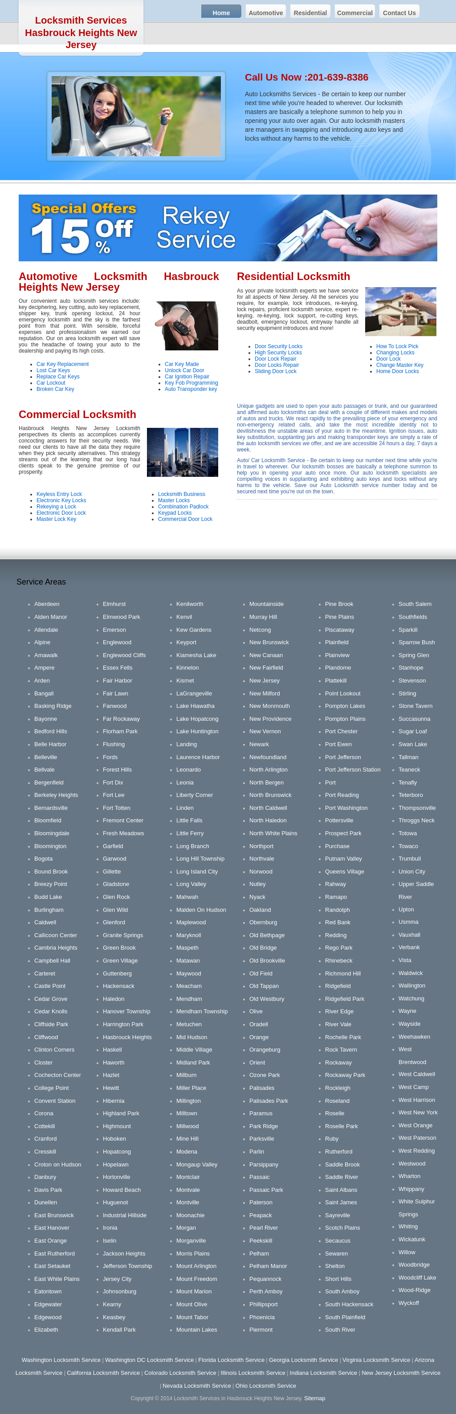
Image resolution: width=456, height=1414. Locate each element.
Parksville (261, 1138)
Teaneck (409, 769)
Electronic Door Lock (61, 513)
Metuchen (189, 1024)
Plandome (338, 667)
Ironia (110, 1227)
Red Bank (337, 922)
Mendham (189, 998)
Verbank (409, 947)
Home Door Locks (397, 371)
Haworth (113, 1062)
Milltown (186, 1113)
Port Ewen (338, 744)
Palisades (261, 1088)
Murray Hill (263, 617)
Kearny (112, 1304)
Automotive (266, 12)
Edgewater (48, 1304)
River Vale (338, 1024)
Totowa (408, 833)
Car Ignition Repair (187, 377)
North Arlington (268, 769)
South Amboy (342, 1291)
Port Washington (346, 808)
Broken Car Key (55, 389)
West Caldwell (417, 1074)
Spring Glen (414, 655)
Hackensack (118, 986)
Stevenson (412, 680)
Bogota (43, 858)
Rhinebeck (338, 960)
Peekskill (260, 1240)
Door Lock (388, 359)
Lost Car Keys (53, 370)
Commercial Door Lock (185, 519)
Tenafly (408, 782)
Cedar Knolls (50, 1011)
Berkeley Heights (56, 795)
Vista (405, 960)
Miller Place (191, 1088)
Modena (186, 1151)
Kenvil (184, 617)
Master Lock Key (56, 519)
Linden (185, 808)
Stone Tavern (415, 706)
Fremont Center (123, 820)
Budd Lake (48, 897)
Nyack (257, 897)
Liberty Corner (194, 795)
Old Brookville (267, 960)
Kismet (185, 680)
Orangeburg (264, 1049)
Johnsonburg (119, 1291)
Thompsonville (417, 808)
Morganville (191, 1240)
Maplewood (191, 922)
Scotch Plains (342, 1227)
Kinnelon (187, 667)
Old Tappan (264, 986)
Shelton (335, 1266)
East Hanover (51, 1227)
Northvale (261, 858)
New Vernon (265, 731)
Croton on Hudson (57, 1164)
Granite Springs (123, 935)
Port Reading (342, 795)
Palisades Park (268, 1100)
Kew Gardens (194, 629)
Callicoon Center (55, 935)
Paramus (261, 1113)
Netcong (260, 629)
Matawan (188, 960)
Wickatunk (412, 1239)
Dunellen (45, 1202)
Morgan (186, 1227)
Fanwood (114, 706)
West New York (418, 1112)
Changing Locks (395, 352)
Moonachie (190, 1215)
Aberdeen (46, 604)
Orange (259, 1037)
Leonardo (188, 769)
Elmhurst (114, 604)
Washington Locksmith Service (61, 1360)
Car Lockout (51, 383)
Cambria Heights (55, 947)
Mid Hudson (191, 1037)
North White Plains (273, 833)
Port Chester (341, 731)
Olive (256, 1011)
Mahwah (187, 897)
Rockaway (338, 1062)
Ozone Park (264, 1075)
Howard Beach (122, 1189)
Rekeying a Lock (56, 507)
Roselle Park (341, 1126)
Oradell (258, 1024)
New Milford (264, 693)
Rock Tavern (341, 1049)
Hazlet (111, 1075)
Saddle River (341, 1177)
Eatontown (47, 1291)
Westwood (412, 1163)
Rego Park (338, 947)
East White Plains (57, 1279)
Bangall (43, 693)
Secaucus (337, 1240)
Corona (43, 1113)
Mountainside (266, 604)
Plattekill (335, 680)
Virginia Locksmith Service (376, 1360)
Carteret (44, 973)
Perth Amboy (265, 1291)
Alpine (42, 642)
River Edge (339, 1011)
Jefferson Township (127, 1266)
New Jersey (264, 680)
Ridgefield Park (344, 998)
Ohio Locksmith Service (266, 1385)
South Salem (415, 604)
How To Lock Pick (397, 346)
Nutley (257, 884)
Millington (188, 1100)
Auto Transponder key (191, 389)
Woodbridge (414, 1264)
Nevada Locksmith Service (197, 1385)
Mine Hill (187, 1138)
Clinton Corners (54, 1049)
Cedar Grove (50, 998)
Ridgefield (338, 986)
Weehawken (414, 1036)
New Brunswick (269, 642)
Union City (412, 871)
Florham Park (120, 731)
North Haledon (268, 820)
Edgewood (47, 1317)
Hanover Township (127, 1011)
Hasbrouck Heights (127, 1037)
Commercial (355, 12)
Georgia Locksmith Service (303, 1360)
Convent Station (55, 1100)
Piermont (261, 1329)
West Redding (417, 1150)
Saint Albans (341, 1189)
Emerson (114, 629)
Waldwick (411, 973)
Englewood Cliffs (124, 655)
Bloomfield (47, 820)
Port (330, 782)
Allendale (46, 629)
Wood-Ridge (415, 1290)
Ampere (44, 667)
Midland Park (193, 1062)
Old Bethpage (267, 935)
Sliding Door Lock (276, 371)
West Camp (414, 1087)
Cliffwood (46, 1037)
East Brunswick (54, 1215)
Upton (406, 909)
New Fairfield (266, 667)
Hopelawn (116, 1164)
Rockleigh (337, 1088)
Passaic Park (266, 1189)
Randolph (337, 909)
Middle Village (194, 1049)
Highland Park (121, 1113)
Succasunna (415, 718)
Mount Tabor (192, 1317)
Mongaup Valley (196, 1164)
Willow (407, 1252)
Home (221, 12)
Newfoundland (267, 757)
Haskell (112, 1049)
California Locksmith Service (103, 1372)
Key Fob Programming (191, 383)
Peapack (260, 1215)
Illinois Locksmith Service (253, 1372)
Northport (261, 846)
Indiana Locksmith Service (324, 1372)
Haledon (113, 998)
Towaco (408, 846)
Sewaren (336, 1253)
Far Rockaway (121, 718)
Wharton (409, 1176)
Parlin (256, 1151)
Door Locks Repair (277, 365)
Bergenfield (49, 782)
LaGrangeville (194, 693)
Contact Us (399, 12)
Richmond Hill (343, 973)
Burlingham (49, 909)
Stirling (407, 693)
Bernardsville (51, 808)
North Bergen (266, 782)
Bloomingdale (51, 833)
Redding (335, 935)
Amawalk (46, 655)
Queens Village (344, 871)
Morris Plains (193, 1253)
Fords (110, 757)
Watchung (411, 998)
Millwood (187, 1126)
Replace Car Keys (58, 377)
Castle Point (49, 986)
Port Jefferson (343, 757)
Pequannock (265, 1279)
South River (340, 1329)
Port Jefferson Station (353, 769)
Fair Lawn (115, 693)
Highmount (117, 1126)
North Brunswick (270, 795)
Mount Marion (194, 1291)
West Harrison (417, 1100)
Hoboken (114, 1138)
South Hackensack (349, 1304)
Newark (259, 744)
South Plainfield (345, 1317)
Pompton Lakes (345, 706)
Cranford (45, 1138)
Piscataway (339, 629)
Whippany (411, 1189)
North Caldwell (268, 808)
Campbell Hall (52, 960)
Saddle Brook (342, 1164)
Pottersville (339, 820)
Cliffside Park (51, 1024)
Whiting (408, 1226)
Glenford (114, 922)
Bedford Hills (50, 731)
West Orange (415, 1125)
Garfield (113, 846)
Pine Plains (339, 617)
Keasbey (114, 1317)
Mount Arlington (196, 1266)
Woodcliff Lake (417, 1277)
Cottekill (44, 1126)
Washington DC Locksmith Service (149, 1360)
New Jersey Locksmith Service (401, 1372)
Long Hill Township (200, 858)
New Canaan (266, 655)
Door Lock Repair (275, 359)
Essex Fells (117, 667)
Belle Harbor (50, 744)
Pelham (259, 1253)
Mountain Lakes (196, 1329)
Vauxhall (409, 934)
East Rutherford (54, 1253)
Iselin (109, 1240)
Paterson (261, 1202)
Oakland (260, 909)
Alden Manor (50, 617)
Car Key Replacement (63, 364)
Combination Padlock (183, 507)
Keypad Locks (174, 513)
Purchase (337, 846)
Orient (257, 1062)
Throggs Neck (417, 820)
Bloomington (50, 846)
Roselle (334, 1113)
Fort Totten (116, 808)
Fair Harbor (117, 680)
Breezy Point (50, 884)
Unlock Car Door (184, 370)
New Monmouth (269, 706)
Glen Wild (115, 909)
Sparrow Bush (417, 642)
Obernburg (263, 922)
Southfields (413, 617)
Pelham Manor (268, 1266)
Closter (43, 1062)
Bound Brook (51, 871)
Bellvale (44, 769)
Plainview (337, 655)
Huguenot (115, 1202)
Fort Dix (113, 782)
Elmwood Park (121, 617)
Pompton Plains (345, 718)
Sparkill (408, 629)
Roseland (337, 1100)
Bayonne (45, 718)
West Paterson (417, 1137)
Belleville (45, 757)
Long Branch (192, 846)
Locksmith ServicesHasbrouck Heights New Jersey (81, 32)
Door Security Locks (278, 346)
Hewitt (111, 1088)
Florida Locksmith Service (231, 1360)
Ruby (331, 1138)
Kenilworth (190, 604)
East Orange (50, 1240)
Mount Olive (191, 1304)
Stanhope (411, 667)
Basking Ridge (53, 706)
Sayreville (337, 1215)
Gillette (112, 871)
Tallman (409, 757)
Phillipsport (263, 1304)
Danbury (45, 1177)
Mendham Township (202, 1011)
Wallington (412, 985)
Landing (186, 744)
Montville (187, 1202)
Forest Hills (117, 769)
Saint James (341, 1202)
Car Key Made (182, 364)
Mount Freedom (196, 1279)
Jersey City (117, 1279)
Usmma (409, 921)
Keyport (186, 642)
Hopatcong (117, 1151)
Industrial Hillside (125, 1215)
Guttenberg (117, 973)
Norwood (261, 871)
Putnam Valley (343, 858)
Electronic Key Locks (61, 500)
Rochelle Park (343, 1037)
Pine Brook (339, 604)
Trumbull (410, 858)
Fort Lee (113, 795)
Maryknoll (188, 935)
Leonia (185, 782)
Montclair (188, 1177)
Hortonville (116, 1177)
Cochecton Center (57, 1075)
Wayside (409, 1023)
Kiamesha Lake (196, 655)
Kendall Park (119, 1329)
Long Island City (197, 871)
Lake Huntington (197, 731)
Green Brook (119, 947)
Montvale (188, 1189)
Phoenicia (262, 1317)
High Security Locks (278, 352)
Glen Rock (116, 897)
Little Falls (189, 820)
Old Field (261, 973)
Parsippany (263, 1164)
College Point (51, 1088)
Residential (310, 12)
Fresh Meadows (123, 833)
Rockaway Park (345, 1075)
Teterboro (411, 795)
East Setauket (52, 1266)
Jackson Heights (124, 1253)
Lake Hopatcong (197, 718)
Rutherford (338, 1151)
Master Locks (174, 500)
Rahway (335, 884)
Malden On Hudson (201, 909)
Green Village (120, 960)
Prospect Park (343, 833)
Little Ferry (190, 833)
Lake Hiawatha (195, 706)
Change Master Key (399, 365)
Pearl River (263, 1227)
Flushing (114, 744)
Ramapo (336, 897)
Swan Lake (413, 744)
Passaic (259, 1177)
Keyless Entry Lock (59, 494)
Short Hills (338, 1279)
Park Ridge (263, 1126)
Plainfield (337, 642)
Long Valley (191, 884)
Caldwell (45, 922)
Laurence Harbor (198, 757)
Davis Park (48, 1189)
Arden (42, 680)
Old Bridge (263, 947)
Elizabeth (46, 1329)
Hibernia (113, 1100)
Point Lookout (343, 693)
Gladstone (116, 884)
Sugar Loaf (413, 731)
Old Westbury (267, 998)
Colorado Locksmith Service (180, 1372)
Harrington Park (123, 1024)
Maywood (188, 973)
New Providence (270, 718)
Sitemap (315, 1398)
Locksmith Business (181, 494)
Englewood (117, 642)
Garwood (114, 858)
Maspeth (187, 947)
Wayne (407, 1011)
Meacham (189, 986)
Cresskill (45, 1151)
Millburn (186, 1075)
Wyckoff (409, 1303)
